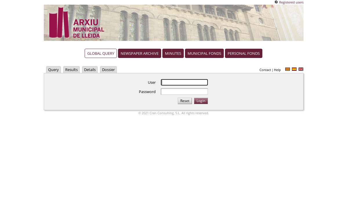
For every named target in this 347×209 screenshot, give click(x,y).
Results (71, 69)
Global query (100, 53)
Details (90, 69)
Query (53, 69)
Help (277, 70)
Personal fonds (244, 53)
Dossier (108, 69)
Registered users (291, 2)
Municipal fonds (204, 53)
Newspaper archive (140, 53)
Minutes (173, 53)
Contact (265, 70)
